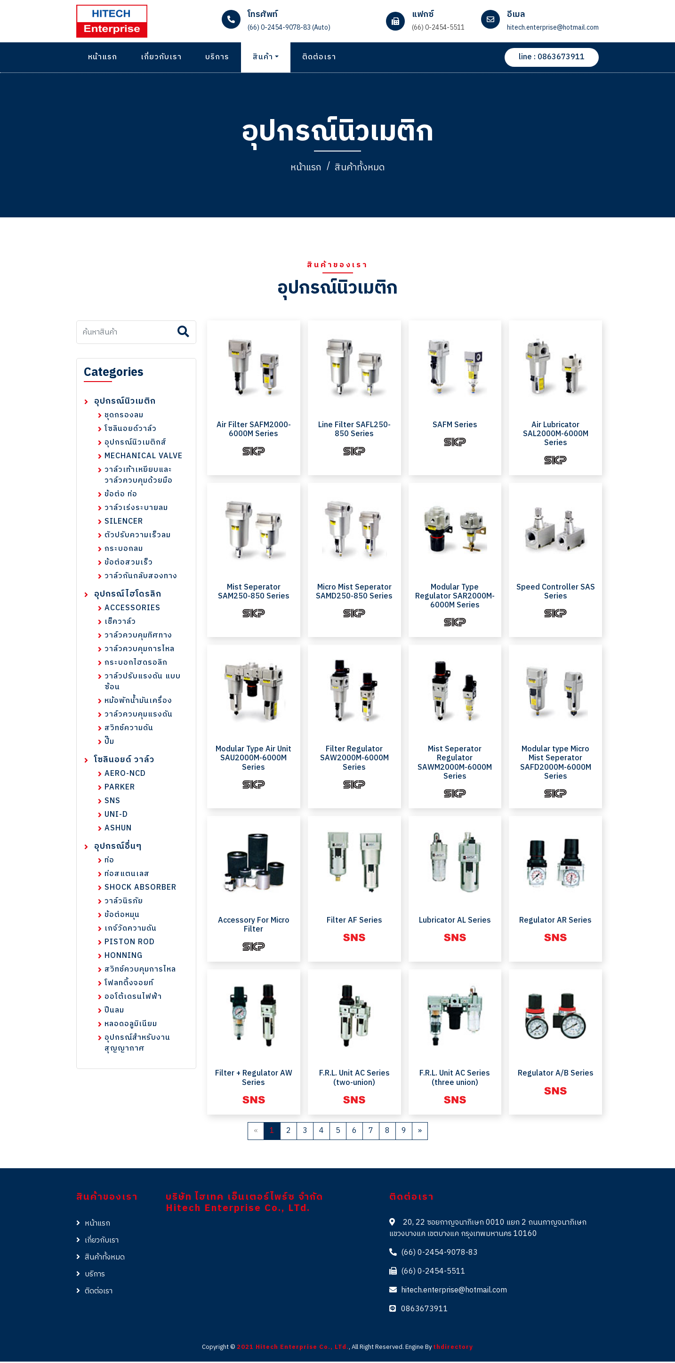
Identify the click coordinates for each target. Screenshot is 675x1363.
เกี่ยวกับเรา (161, 57)
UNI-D (116, 816)
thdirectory (453, 1349)
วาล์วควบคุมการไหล (139, 651)
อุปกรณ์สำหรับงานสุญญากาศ (137, 1045)
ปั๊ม (109, 743)
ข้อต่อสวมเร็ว (128, 564)
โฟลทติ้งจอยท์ (128, 985)
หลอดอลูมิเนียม (130, 1025)
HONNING (123, 957)
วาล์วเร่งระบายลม (136, 509)
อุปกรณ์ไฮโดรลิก (127, 596)
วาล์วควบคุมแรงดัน (138, 716)
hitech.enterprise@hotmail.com (454, 1292)
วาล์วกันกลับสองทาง (140, 578)
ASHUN (118, 830)
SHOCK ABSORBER (140, 889)
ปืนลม (114, 1012)
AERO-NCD (125, 775)
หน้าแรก (102, 57)
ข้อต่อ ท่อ (120, 496)
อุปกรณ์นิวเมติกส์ (135, 444)
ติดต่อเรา (319, 57)
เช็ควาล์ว (120, 623)
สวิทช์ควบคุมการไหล (140, 971)
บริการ (217, 57)
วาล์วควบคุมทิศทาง (138, 637)
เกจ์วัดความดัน (130, 930)
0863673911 (424, 1311)
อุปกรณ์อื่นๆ (118, 848)
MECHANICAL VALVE (143, 458)
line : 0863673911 (552, 57)
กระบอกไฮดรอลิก (136, 664)
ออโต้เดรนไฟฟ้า (133, 998)
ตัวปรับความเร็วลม (137, 537)
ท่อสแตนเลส (127, 875)
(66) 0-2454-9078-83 (439, 1254)
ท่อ (109, 862)
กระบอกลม (123, 550)
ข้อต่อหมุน (122, 916)
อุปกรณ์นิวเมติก (125, 403)
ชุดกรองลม (124, 417)
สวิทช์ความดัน (128, 730)
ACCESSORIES (132, 610)
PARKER (119, 789)
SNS (112, 802)
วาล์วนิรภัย (123, 903)
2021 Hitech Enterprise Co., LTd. (293, 1349)
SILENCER (123, 523)
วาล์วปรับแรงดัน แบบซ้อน (142, 683)
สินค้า (263, 57)
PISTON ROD (129, 944)
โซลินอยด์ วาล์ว (124, 762)
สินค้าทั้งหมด (362, 168)
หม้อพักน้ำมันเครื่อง (138, 702)
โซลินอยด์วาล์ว (130, 430)
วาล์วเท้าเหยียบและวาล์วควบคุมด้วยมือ (138, 477)
